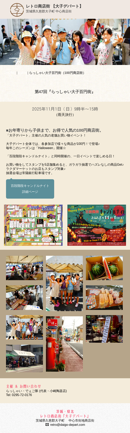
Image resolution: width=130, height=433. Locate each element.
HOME (11, 73)
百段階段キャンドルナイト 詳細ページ (30, 188)
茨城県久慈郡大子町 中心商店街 (49, 11)
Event (22, 73)
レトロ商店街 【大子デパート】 (54, 6)
